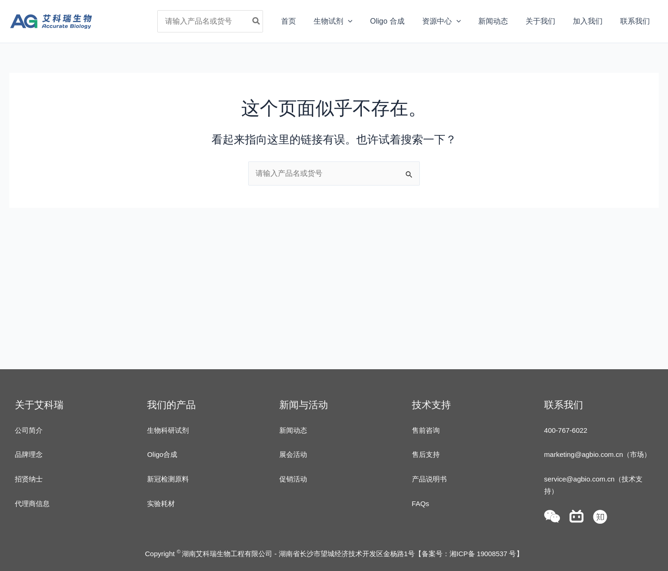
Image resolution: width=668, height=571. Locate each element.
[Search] (279, 21)
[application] (366, 21)
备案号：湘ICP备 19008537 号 (468, 554)
